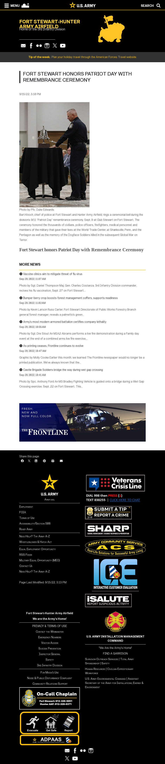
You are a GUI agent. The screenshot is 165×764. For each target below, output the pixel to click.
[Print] (53, 461)
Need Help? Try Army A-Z (34, 536)
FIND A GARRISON (115, 653)
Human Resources (95, 669)
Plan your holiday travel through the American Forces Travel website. (82, 57)
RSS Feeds (25, 554)
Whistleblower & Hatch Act (35, 542)
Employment (26, 506)
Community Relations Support (50, 683)
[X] (29, 461)
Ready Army (26, 529)
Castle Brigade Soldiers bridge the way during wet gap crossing (63, 369)
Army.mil (49, 499)
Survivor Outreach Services (101, 659)
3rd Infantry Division (49, 665)
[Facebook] (22, 461)
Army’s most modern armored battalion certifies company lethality (64, 321)
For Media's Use (50, 672)
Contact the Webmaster (49, 631)
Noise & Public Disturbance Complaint (49, 678)
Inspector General (49, 654)
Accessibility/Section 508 (35, 523)
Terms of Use (27, 518)
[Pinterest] (44, 461)
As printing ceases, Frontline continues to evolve (53, 345)
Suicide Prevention (49, 648)
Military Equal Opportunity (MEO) (39, 560)
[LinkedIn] (36, 461)
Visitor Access (49, 642)
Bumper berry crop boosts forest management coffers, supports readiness (70, 298)
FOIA (22, 512)
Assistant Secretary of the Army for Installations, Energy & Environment (114, 683)
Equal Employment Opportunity (37, 549)
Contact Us (25, 566)
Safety (50, 659)
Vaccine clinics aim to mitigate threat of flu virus (52, 274)
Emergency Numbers (49, 637)
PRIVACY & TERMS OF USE (49, 626)
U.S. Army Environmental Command (105, 678)
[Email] (61, 461)
